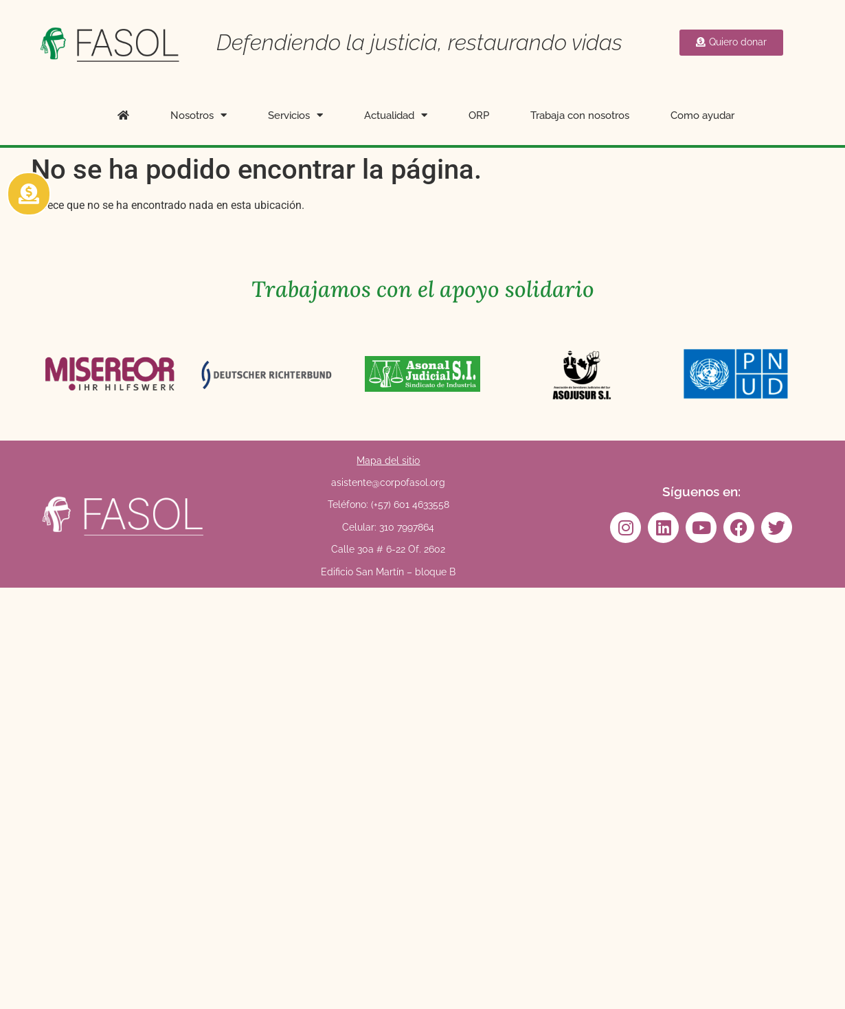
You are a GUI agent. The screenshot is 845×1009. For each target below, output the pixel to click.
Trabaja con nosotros (579, 115)
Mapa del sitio (388, 460)
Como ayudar (702, 115)
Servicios (295, 115)
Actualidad (395, 115)
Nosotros (198, 115)
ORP (479, 115)
